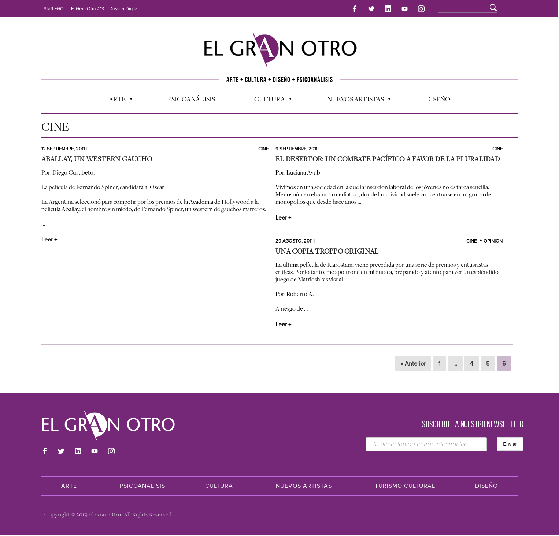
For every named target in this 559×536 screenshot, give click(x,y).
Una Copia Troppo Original (327, 251)
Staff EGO (54, 9)
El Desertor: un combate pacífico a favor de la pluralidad (387, 159)
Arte (116, 97)
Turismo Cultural (405, 486)
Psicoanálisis (191, 95)
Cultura (269, 97)
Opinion (493, 242)
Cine (263, 150)
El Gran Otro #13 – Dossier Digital (105, 9)
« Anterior (413, 364)
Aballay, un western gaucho (96, 159)
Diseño (438, 95)
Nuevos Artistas (355, 97)
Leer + (49, 240)
